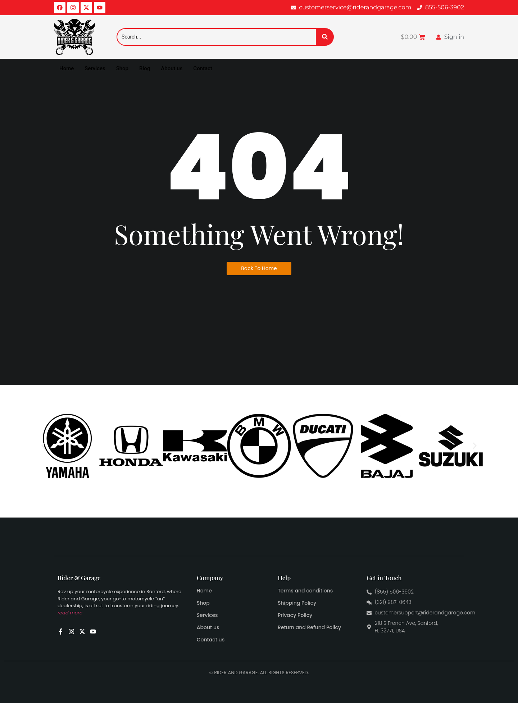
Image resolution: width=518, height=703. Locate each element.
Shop (122, 68)
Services (95, 68)
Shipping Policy (297, 602)
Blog (144, 68)
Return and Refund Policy (309, 627)
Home (66, 68)
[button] (43, 446)
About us (171, 68)
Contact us (210, 639)
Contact (202, 68)
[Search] (216, 37)
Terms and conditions (305, 590)
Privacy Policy (295, 615)
